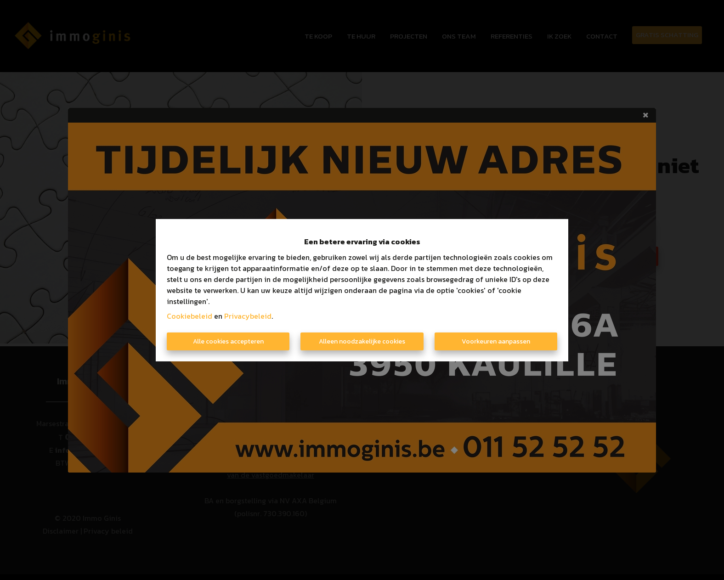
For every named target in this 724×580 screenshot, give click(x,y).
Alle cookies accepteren (228, 341)
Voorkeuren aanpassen (496, 341)
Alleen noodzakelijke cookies (362, 341)
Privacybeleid (248, 315)
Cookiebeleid (189, 315)
